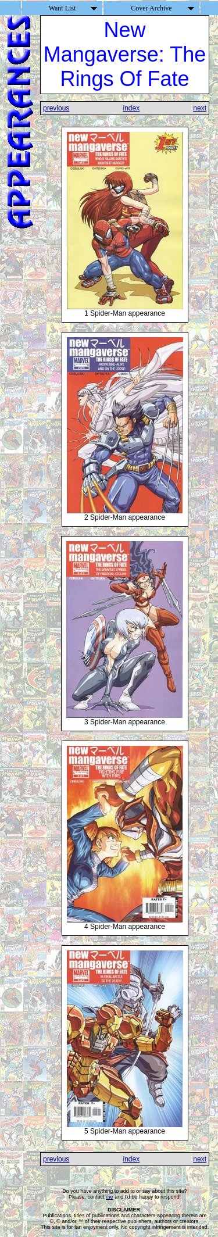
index (131, 108)
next (199, 108)
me (109, 1197)
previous (56, 108)
